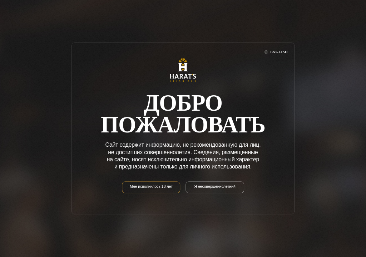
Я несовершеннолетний (214, 187)
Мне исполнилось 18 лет (151, 187)
